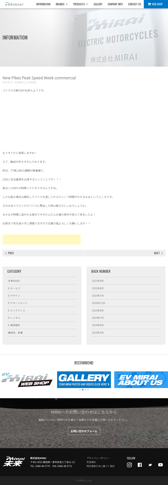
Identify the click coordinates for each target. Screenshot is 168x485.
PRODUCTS (80, 4)
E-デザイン (14, 295)
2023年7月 (98, 295)
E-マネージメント (18, 303)
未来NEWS (31, 82)
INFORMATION (43, 4)
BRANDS (62, 4)
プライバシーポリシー (98, 458)
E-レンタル (14, 317)
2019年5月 (98, 332)
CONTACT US (134, 4)
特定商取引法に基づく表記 (101, 466)
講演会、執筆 (15, 332)
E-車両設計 (14, 325)
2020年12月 (98, 303)
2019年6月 (98, 325)
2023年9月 (98, 280)
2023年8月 (98, 288)
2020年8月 (98, 310)
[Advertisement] (42, 239)
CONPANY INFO (115, 4)
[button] (80, 389)
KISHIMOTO (20, 82)
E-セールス (14, 288)
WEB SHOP (157, 4)
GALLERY (98, 4)
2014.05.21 (8, 82)
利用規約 (91, 462)
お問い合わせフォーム (84, 431)
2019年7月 (98, 317)
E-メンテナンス (16, 310)
